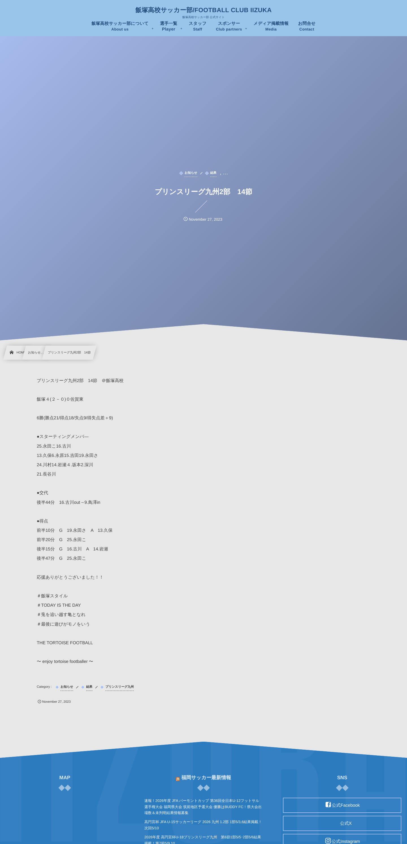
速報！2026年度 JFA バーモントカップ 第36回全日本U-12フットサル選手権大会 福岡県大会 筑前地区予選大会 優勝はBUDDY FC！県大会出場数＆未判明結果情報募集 (203, 807)
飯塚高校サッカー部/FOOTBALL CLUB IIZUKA (203, 10)
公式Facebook (346, 805)
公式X (346, 823)
